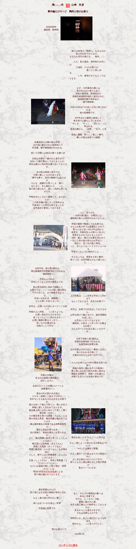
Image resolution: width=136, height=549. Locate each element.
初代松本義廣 (50, 471)
